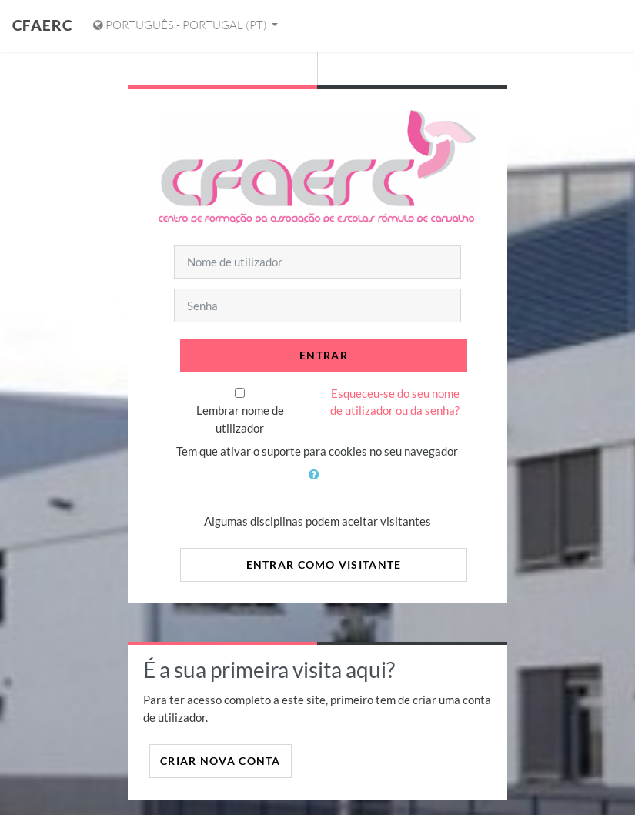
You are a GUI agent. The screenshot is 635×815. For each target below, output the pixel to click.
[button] (317, 483)
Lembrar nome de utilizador (240, 419)
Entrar (323, 355)
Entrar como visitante (324, 564)
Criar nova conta (220, 760)
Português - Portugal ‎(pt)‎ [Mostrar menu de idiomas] (181, 25)
